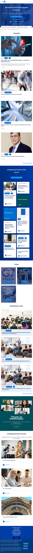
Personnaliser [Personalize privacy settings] (25, 548)
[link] (16, 19)
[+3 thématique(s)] (26, 238)
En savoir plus (7, 218)
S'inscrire (16, 537)
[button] (31, 1)
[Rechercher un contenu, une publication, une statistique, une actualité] (16, 27)
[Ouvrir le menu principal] (1, 1)
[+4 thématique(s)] (12, 193)
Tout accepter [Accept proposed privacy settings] (26, 543)
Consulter (19, 204)
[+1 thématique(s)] (10, 58)
